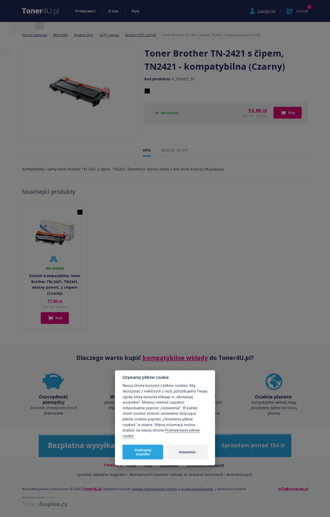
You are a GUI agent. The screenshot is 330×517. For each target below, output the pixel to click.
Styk (135, 11)
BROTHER (60, 35)
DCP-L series (109, 35)
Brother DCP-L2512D (140, 35)
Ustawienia (187, 452)
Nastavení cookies (231, 489)
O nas (113, 11)
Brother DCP (83, 35)
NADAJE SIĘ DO (174, 150)
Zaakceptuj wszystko (143, 452)
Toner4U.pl (92, 488)
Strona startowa (34, 35)
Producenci (85, 11)
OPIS (147, 150)
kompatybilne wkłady (175, 358)
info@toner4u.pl (293, 488)
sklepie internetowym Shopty (154, 489)
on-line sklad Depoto (197, 489)
